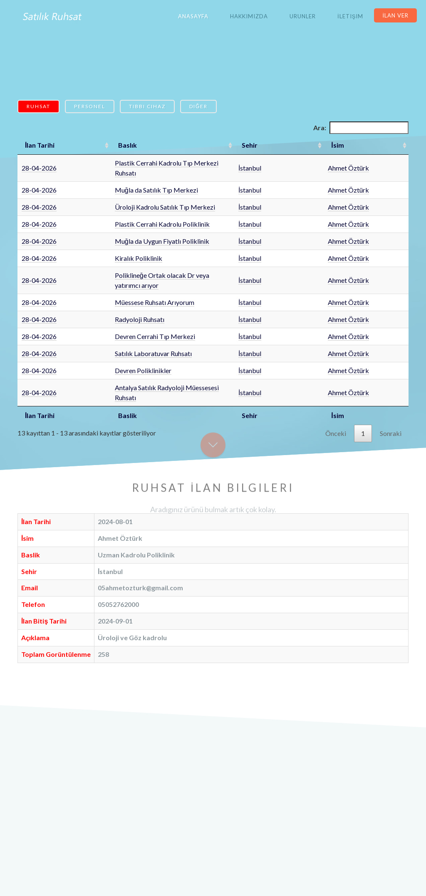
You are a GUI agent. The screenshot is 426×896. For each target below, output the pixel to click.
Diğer (198, 106)
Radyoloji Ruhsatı (110, 299)
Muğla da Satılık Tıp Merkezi (127, 180)
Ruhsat (38, 106)
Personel (89, 106)
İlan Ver (395, 15)
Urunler (303, 16)
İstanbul (308, 163)
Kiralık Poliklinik (109, 248)
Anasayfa (193, 16)
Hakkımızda (249, 16)
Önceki (335, 403)
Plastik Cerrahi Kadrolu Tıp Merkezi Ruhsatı (149, 163)
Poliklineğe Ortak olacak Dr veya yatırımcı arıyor (155, 265)
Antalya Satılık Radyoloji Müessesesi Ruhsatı (149, 367)
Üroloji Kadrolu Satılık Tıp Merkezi (136, 197)
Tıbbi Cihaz (147, 106)
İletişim (350, 16)
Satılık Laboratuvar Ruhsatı (124, 333)
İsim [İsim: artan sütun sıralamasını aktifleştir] (351, 145)
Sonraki (390, 403)
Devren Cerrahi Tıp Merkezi (126, 316)
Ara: (361, 127)
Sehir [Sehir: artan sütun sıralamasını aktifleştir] (308, 145)
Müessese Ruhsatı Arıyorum (125, 282)
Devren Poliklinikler (114, 350)
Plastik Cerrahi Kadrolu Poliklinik (133, 214)
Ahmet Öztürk (362, 163)
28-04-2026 (39, 163)
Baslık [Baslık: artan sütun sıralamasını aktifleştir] (98, 145)
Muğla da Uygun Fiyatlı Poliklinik (133, 231)
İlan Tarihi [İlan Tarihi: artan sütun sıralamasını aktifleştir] (39, 145)
